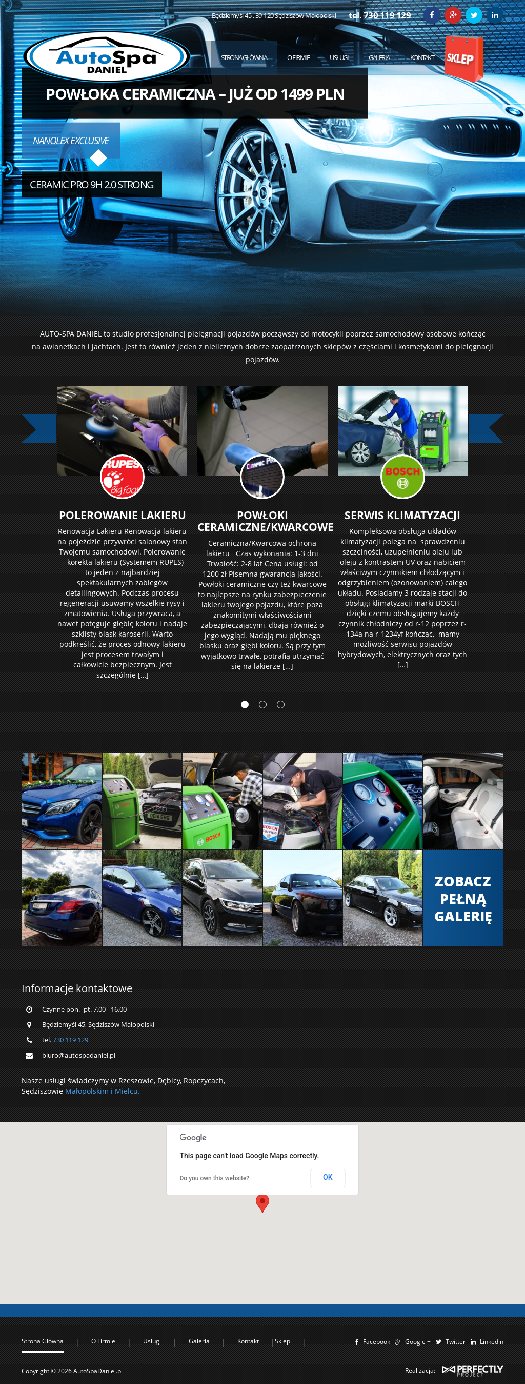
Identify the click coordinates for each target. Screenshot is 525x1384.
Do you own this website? (215, 1270)
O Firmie (298, 57)
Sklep (463, 55)
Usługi (339, 57)
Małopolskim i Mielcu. (102, 1183)
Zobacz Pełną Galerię (463, 990)
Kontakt (422, 57)
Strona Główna (244, 57)
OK (328, 1270)
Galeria (379, 57)
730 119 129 (70, 1131)
